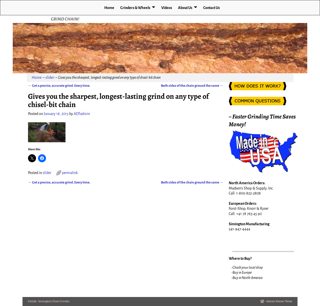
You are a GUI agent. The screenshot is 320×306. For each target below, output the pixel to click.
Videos (166, 8)
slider (50, 78)
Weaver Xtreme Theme (279, 301)
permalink (70, 173)
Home (109, 8)
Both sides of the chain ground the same (192, 86)
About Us (185, 8)
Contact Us (211, 8)
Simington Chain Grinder (54, 301)
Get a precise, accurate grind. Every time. (59, 86)
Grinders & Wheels (135, 8)
